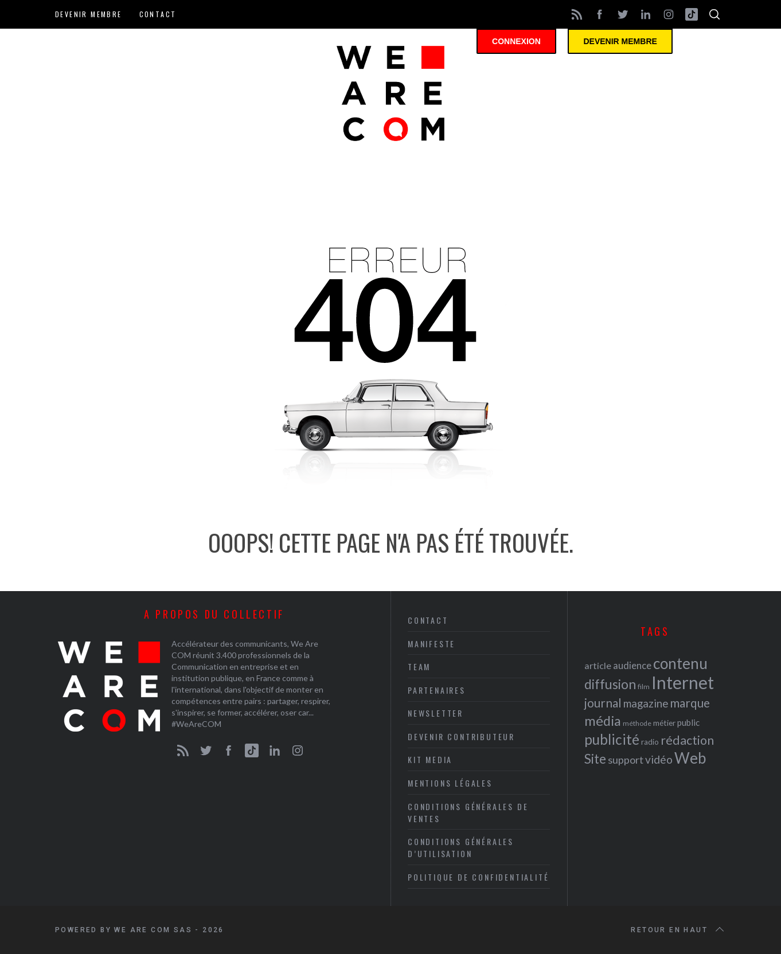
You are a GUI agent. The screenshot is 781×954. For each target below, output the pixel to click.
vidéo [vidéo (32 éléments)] (659, 759)
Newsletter (435, 713)
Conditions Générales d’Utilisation (461, 847)
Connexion (525, 43)
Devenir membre (88, 14)
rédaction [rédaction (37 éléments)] (687, 740)
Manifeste (431, 644)
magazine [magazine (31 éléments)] (645, 703)
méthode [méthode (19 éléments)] (637, 723)
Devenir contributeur (461, 736)
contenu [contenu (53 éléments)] (680, 663)
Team (419, 666)
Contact (158, 14)
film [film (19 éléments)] (644, 686)
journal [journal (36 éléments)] (603, 702)
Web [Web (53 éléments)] (690, 758)
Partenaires (437, 690)
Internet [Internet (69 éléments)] (682, 682)
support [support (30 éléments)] (625, 759)
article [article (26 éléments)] (597, 665)
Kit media (430, 759)
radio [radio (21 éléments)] (650, 741)
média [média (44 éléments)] (602, 721)
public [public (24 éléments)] (688, 722)
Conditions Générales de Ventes (468, 812)
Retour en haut (678, 930)
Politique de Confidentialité (478, 877)
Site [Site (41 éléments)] (595, 759)
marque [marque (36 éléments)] (690, 702)
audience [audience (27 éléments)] (632, 665)
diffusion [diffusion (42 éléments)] (610, 684)
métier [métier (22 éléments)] (664, 723)
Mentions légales (450, 783)
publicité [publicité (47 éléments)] (611, 739)
